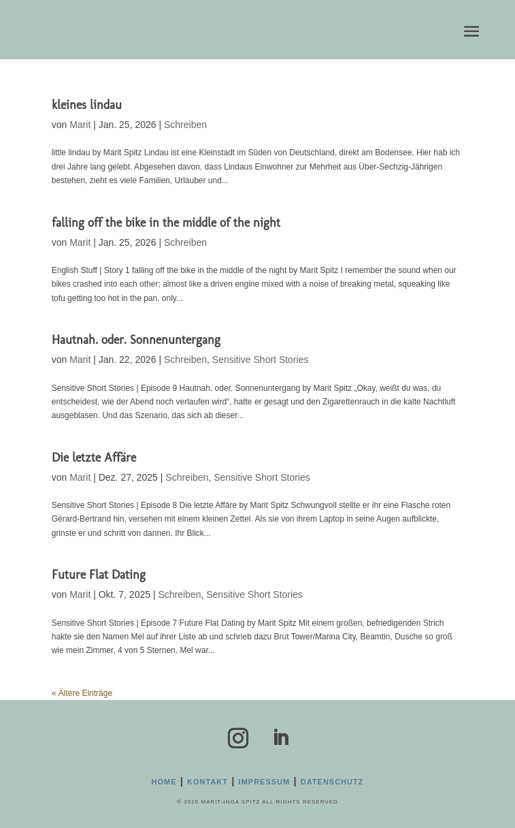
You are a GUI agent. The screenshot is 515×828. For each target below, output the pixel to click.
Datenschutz (332, 782)
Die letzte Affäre (94, 457)
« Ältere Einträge (82, 693)
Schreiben (185, 124)
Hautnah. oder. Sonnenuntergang (136, 339)
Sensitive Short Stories (260, 359)
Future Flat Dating (99, 574)
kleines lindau (87, 104)
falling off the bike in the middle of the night (166, 222)
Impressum (264, 782)
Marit (79, 124)
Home (164, 782)
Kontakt (207, 782)
